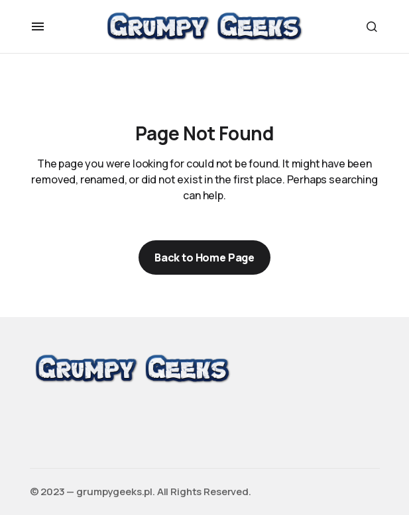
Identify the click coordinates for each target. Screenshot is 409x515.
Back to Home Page (204, 257)
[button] (38, 26)
